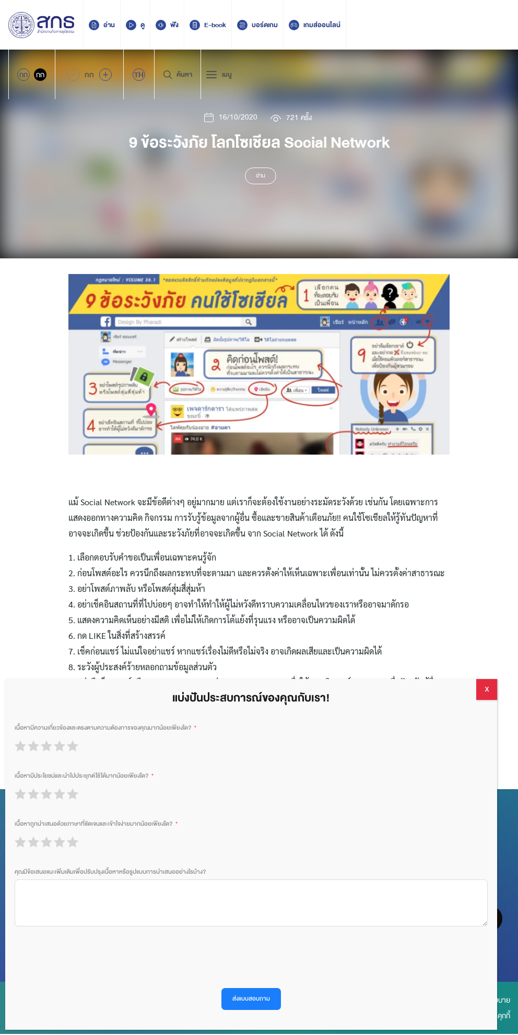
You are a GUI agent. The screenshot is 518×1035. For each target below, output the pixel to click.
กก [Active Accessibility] (23, 74)
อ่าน (260, 177)
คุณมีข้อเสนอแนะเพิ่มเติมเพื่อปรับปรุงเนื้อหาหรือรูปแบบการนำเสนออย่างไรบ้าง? (110, 872)
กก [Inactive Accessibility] (40, 74)
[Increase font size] (105, 74)
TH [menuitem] (139, 74)
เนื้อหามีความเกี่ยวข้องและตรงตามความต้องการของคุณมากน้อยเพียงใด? (103, 728)
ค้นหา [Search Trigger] (177, 74)
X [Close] (487, 689)
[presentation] (94, 957)
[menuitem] (139, 74)
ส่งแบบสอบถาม (251, 999)
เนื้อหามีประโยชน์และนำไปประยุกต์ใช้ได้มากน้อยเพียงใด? (81, 776)
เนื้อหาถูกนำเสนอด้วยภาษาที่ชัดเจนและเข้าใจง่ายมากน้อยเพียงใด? (93, 824)
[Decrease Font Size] (73, 74)
